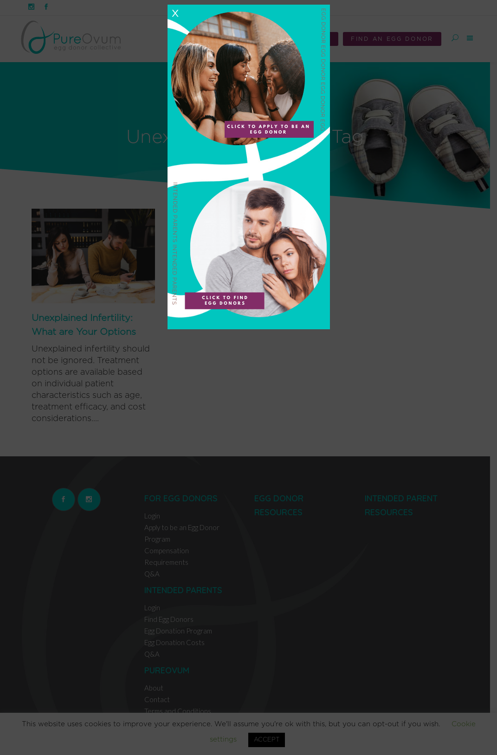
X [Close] (175, 13)
